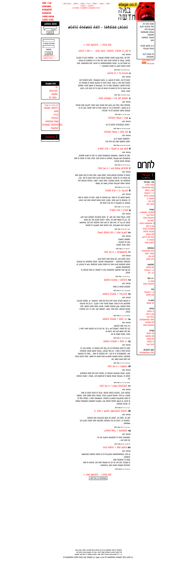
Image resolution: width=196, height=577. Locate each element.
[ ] (76, 8)
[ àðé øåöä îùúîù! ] (49, 56)
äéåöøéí (46, 6)
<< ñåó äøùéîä (90, 44)
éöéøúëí (46, 13)
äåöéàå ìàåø (51, 121)
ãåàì (56, 111)
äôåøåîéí (47, 9)
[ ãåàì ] (107, 4)
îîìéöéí (54, 118)
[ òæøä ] (82, 4)
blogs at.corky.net (51, 105)
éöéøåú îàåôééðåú (52, 124)
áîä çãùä (127, 557)
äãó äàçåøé (150, 64)
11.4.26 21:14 (146, 178)
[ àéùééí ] (90, 6)
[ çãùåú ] (83, 6)
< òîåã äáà (105, 44)
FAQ (56, 114)
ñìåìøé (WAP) (51, 108)
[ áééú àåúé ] (67, 4)
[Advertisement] (50, 71)
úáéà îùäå (47, 19)
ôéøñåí (54, 128)
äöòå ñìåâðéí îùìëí (148, 60)
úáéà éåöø (48, 16)
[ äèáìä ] (101, 4)
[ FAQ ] (88, 4)
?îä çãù (146, 175)
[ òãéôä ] (75, 4)
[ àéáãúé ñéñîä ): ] (49, 58)
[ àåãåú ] (95, 4)
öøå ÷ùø (46, 3)
